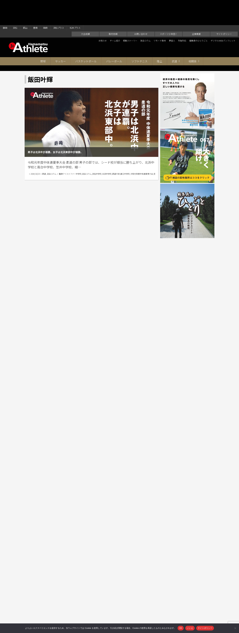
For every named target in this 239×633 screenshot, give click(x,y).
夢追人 (191, 17)
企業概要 (196, 10)
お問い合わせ (140, 10)
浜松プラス (66, 3)
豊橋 (39, 3)
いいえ (190, 628)
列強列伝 (204, 17)
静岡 (5, 3)
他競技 (193, 38)
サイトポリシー (224, 10)
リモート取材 (176, 17)
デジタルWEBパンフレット (219, 22)
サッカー (60, 38)
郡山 (28, 3)
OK (180, 628)
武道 (174, 38)
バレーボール (114, 38)
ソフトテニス (139, 38)
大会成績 (85, 10)
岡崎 (51, 3)
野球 (43, 38)
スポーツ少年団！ (168, 10)
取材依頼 (113, 10)
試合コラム (158, 17)
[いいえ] (235, 628)
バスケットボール (86, 38)
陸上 (159, 38)
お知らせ (106, 17)
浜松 (17, 3)
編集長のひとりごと (224, 17)
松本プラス (85, 3)
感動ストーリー (140, 17)
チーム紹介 (121, 17)
